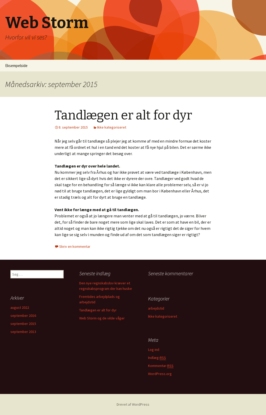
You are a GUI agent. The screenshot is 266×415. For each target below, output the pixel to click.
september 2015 (23, 323)
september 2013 (23, 331)
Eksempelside (16, 65)
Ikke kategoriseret (111, 127)
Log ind (153, 349)
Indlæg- (157, 357)
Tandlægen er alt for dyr (123, 115)
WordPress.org (160, 373)
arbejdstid (156, 308)
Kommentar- (161, 365)
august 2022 (19, 307)
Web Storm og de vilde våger (102, 318)
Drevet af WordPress (133, 404)
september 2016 (23, 315)
